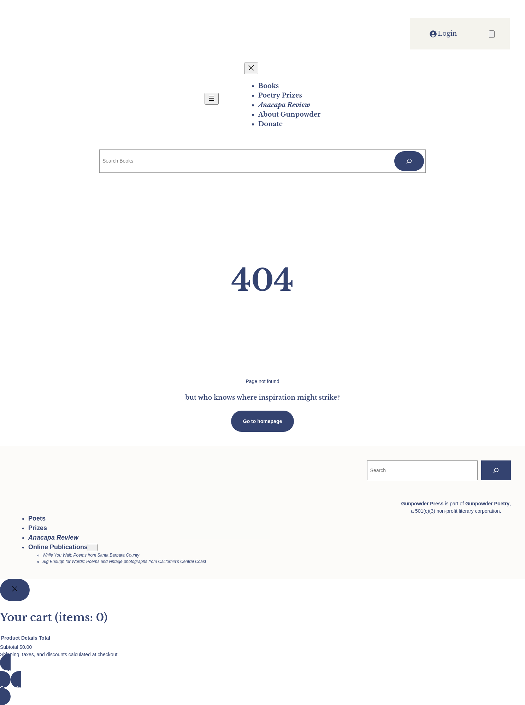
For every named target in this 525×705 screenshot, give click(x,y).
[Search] (409, 161)
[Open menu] (212, 99)
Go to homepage (262, 421)
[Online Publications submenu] (93, 547)
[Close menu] (251, 68)
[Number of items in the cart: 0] (492, 34)
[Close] (15, 590)
